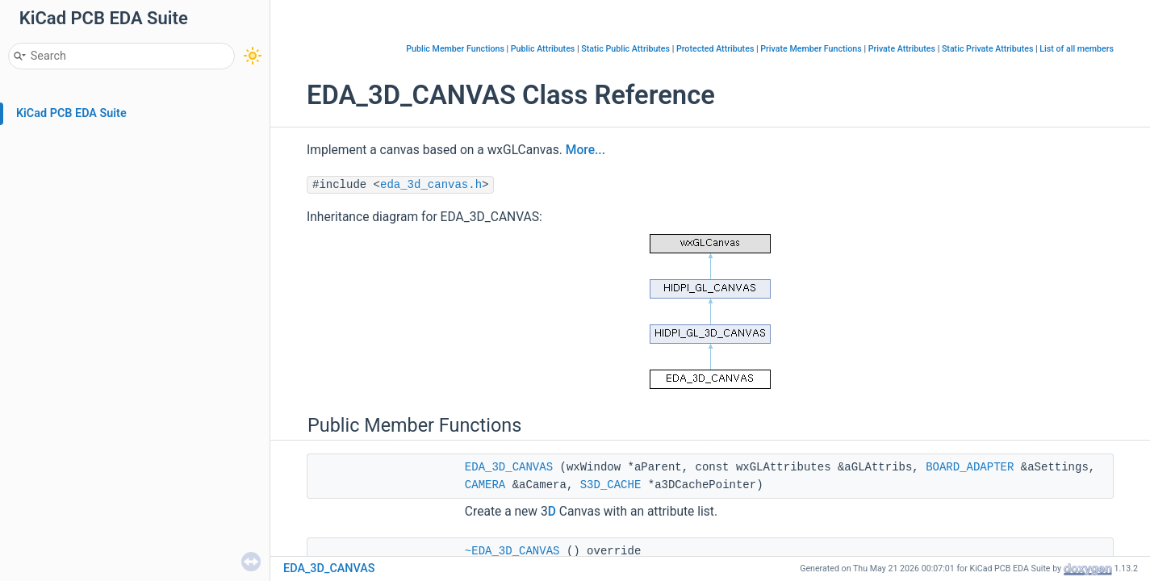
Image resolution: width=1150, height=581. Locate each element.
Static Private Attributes (988, 49)
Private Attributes (901, 49)
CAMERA (485, 485)
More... (585, 150)
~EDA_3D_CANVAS (512, 551)
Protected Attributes (715, 49)
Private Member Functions (810, 49)
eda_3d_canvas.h (431, 184)
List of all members (1076, 49)
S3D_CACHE (611, 485)
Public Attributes (543, 49)
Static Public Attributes (625, 49)
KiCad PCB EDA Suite (71, 113)
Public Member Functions (455, 49)
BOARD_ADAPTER (970, 467)
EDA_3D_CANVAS (509, 467)
